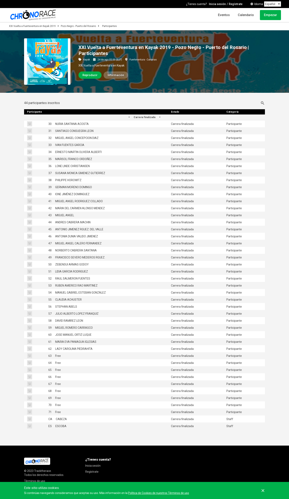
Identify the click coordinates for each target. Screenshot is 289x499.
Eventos (224, 15)
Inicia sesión (217, 4)
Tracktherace (42, 470)
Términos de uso (34, 481)
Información (116, 75)
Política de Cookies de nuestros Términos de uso (158, 493)
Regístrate (235, 4)
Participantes (109, 26)
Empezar (270, 15)
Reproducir (90, 75)
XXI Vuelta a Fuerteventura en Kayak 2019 (32, 26)
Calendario (246, 15)
